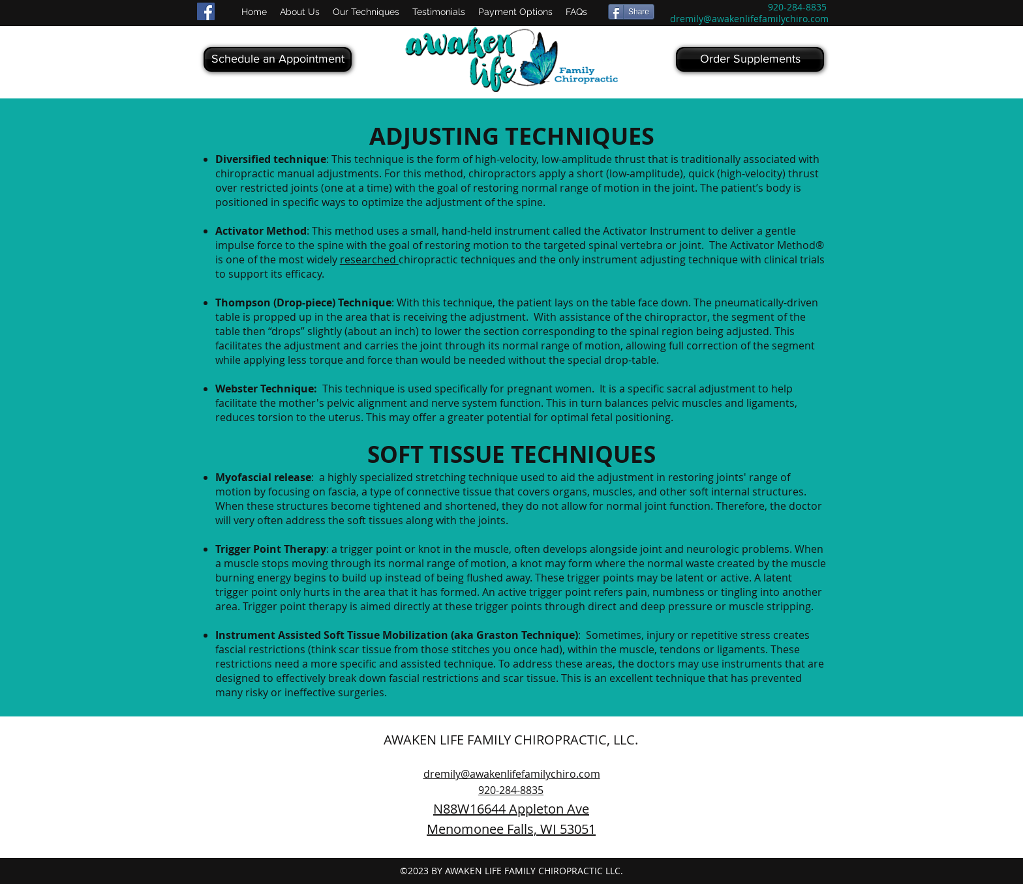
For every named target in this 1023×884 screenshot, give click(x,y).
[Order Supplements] (750, 59)
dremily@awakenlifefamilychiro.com (749, 18)
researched (369, 259)
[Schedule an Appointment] (278, 59)
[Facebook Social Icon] (206, 11)
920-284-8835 (797, 7)
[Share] (631, 12)
